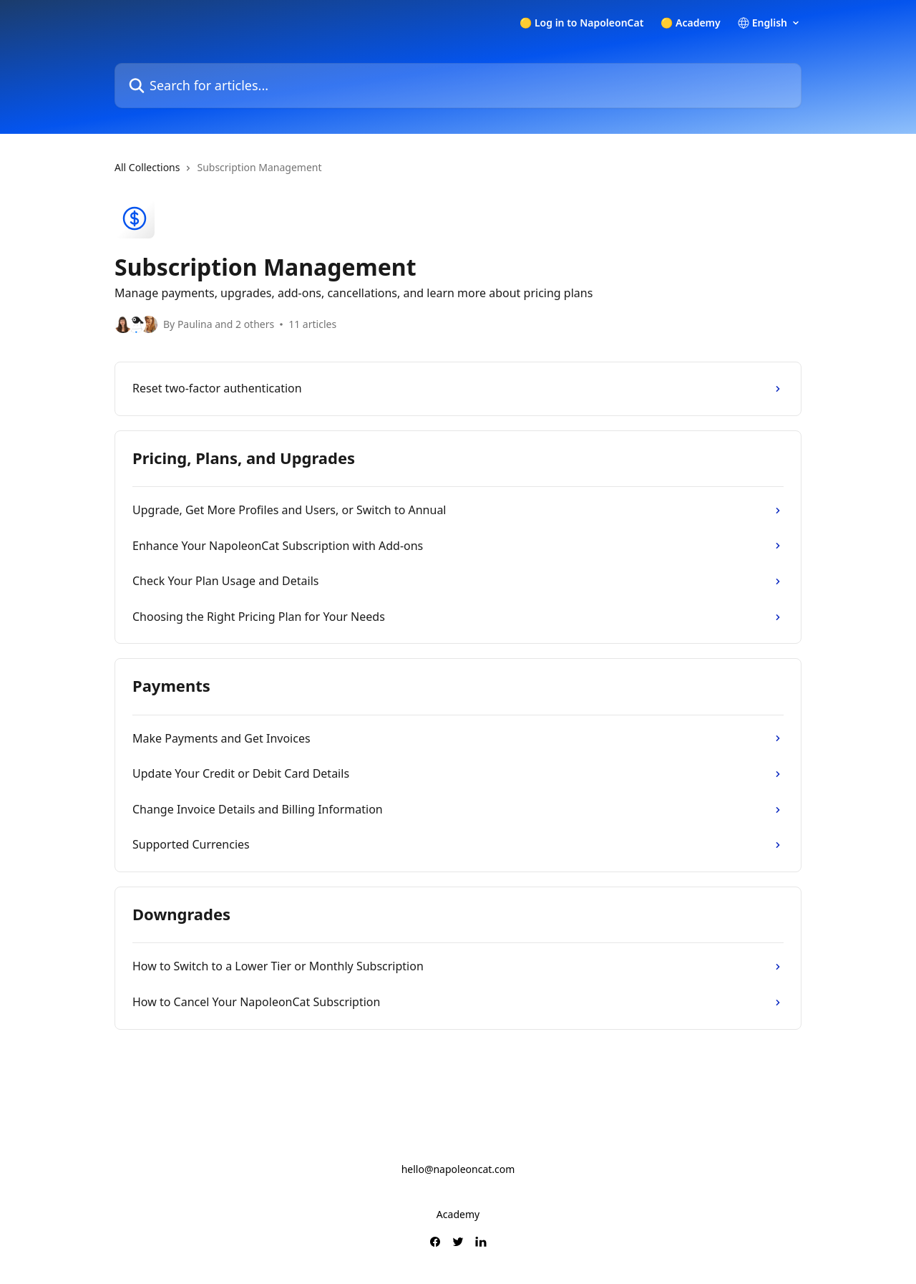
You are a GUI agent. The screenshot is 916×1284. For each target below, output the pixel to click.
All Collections (147, 167)
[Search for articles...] (458, 85)
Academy (458, 1214)
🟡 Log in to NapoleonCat (581, 23)
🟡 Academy (690, 23)
